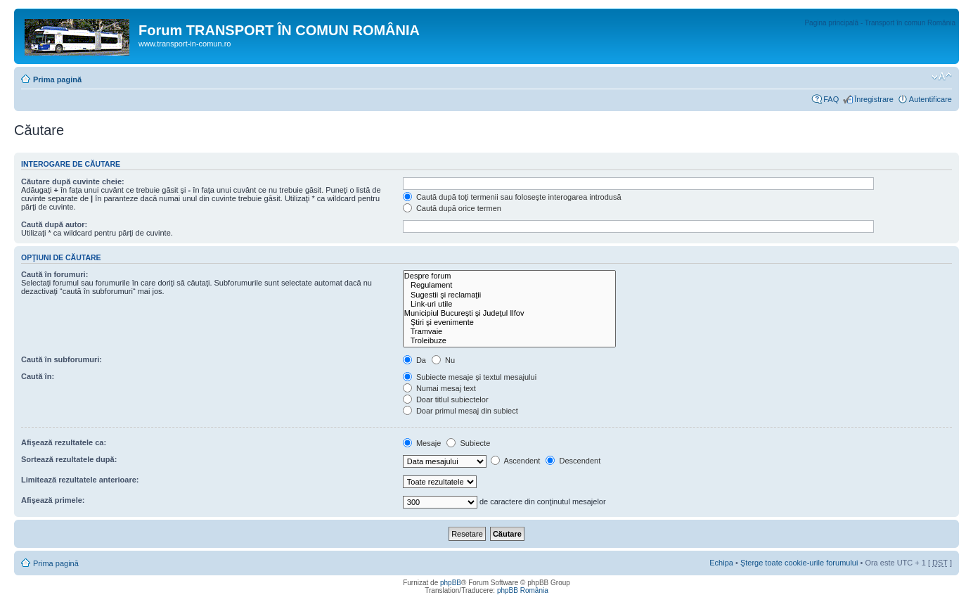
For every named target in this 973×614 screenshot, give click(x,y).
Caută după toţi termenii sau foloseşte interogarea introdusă (512, 197)
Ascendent (515, 460)
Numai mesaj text (439, 388)
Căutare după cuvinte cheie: (72, 181)
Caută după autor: (54, 224)
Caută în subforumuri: (61, 359)
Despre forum (509, 276)
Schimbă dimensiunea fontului (942, 76)
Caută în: (37, 376)
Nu (443, 360)
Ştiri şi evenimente (509, 322)
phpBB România (522, 590)
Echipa (721, 562)
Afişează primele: (52, 500)
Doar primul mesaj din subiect (460, 411)
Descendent (573, 460)
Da (414, 360)
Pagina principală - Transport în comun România (879, 23)
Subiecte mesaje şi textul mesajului (469, 377)
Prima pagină (57, 79)
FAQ (831, 99)
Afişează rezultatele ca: (63, 442)
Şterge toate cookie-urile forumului (799, 562)
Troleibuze (509, 340)
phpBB (450, 583)
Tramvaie (509, 331)
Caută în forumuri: (54, 274)
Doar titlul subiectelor (446, 399)
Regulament (509, 285)
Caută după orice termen (452, 208)
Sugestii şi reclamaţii (509, 295)
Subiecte (468, 443)
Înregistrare (874, 99)
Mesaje (422, 443)
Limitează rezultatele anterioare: (80, 479)
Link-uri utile (509, 304)
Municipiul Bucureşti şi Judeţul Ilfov (509, 313)
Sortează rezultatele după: (69, 459)
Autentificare (930, 99)
